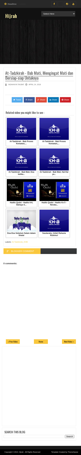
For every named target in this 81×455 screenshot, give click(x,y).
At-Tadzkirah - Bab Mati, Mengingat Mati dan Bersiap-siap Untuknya (39, 75)
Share (29, 100)
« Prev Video (13, 341)
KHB (26, 242)
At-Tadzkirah (17, 242)
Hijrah (11, 16)
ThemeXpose (73, 452)
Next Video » (69, 341)
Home (41, 341)
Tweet (17, 100)
